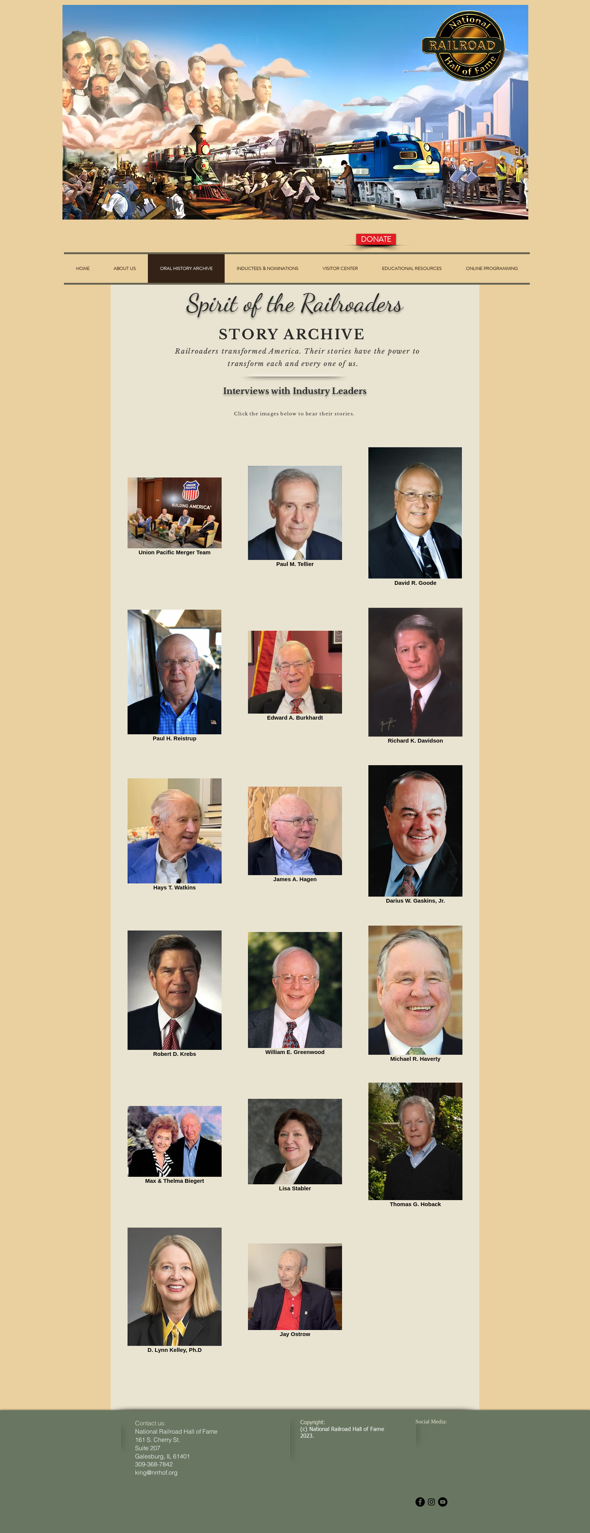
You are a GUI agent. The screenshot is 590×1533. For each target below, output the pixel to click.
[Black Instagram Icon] (431, 1502)
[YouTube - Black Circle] (442, 1502)
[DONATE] (376, 239)
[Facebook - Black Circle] (420, 1502)
